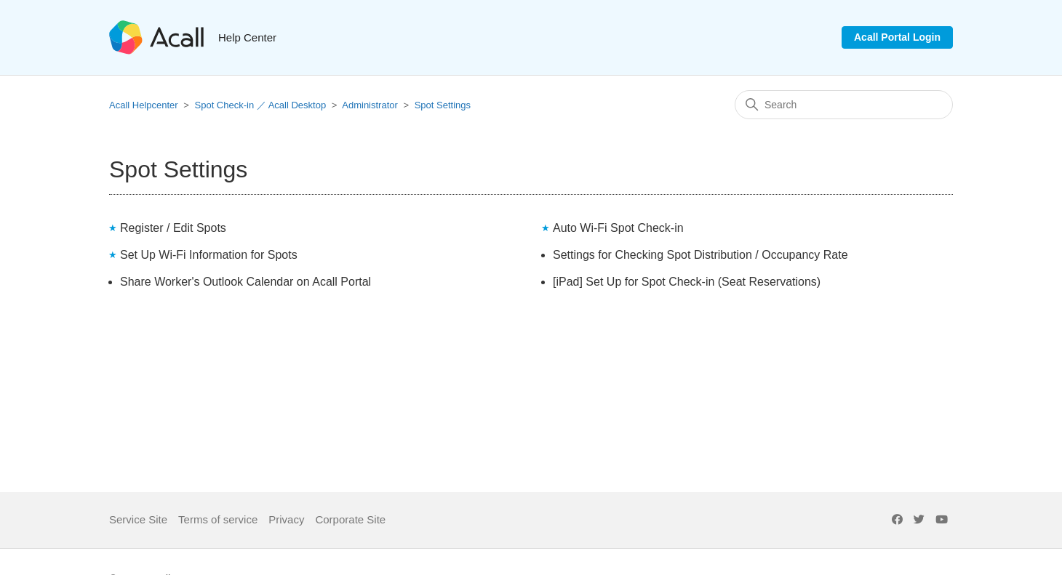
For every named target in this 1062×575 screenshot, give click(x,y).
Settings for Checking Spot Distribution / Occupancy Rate (700, 255)
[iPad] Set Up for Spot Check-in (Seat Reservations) (687, 282)
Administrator (370, 105)
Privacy (286, 519)
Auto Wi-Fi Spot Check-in (618, 228)
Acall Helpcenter (143, 105)
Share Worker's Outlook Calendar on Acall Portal (245, 282)
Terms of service (217, 519)
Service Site (138, 519)
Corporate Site (350, 519)
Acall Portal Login (897, 37)
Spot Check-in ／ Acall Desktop (261, 105)
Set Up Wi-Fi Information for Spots (209, 255)
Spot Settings (443, 105)
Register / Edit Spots (173, 228)
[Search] (844, 104)
